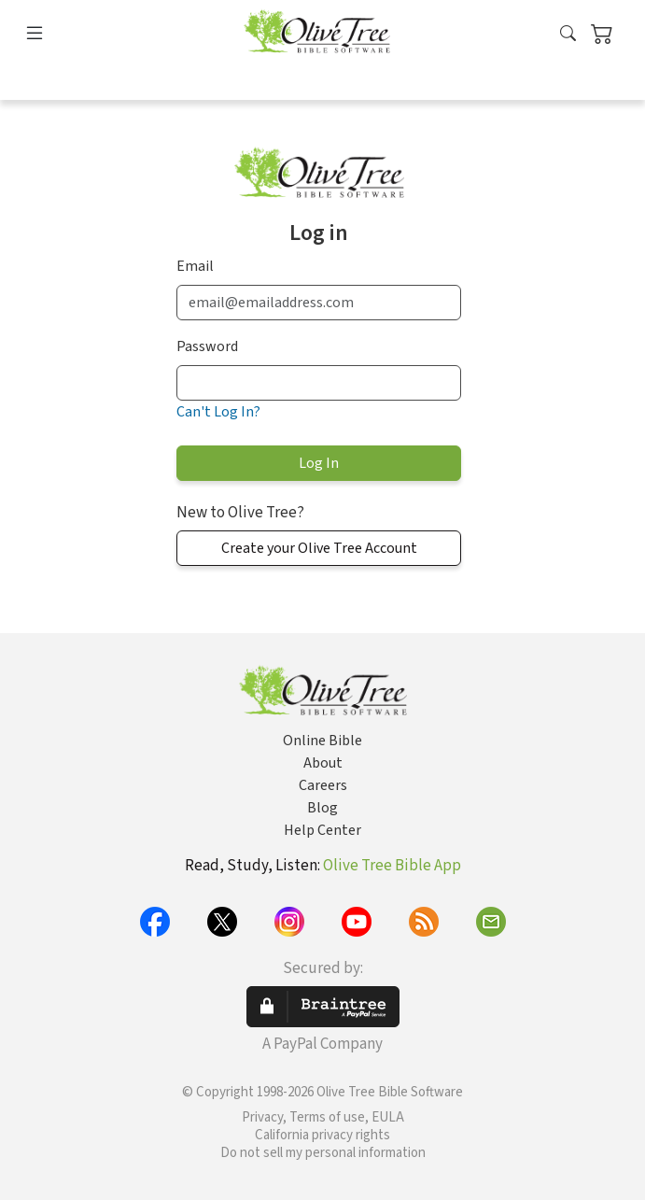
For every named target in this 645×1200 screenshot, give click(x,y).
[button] (568, 34)
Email (195, 266)
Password (207, 346)
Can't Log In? (218, 412)
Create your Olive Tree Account (319, 548)
